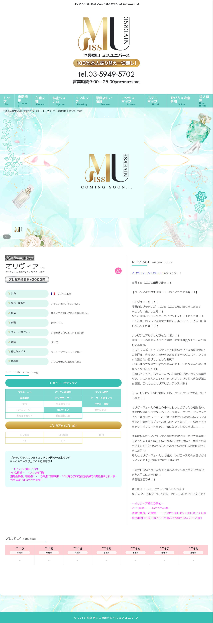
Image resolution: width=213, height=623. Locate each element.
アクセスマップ (128, 100)
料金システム (59, 100)
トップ (6, 100)
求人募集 (204, 100)
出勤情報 (23, 100)
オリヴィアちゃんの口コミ (148, 273)
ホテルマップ (153, 100)
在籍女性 (40, 100)
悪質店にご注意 (104, 100)
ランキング (82, 100)
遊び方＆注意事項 (180, 100)
